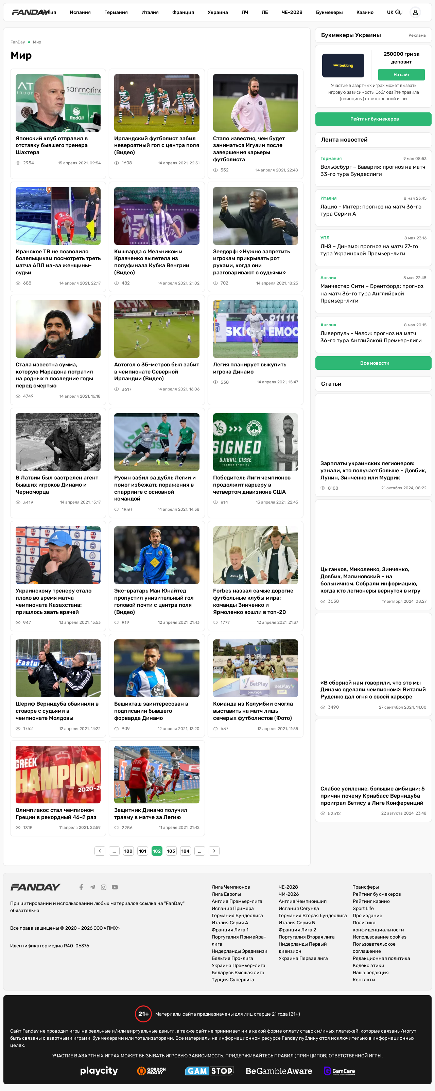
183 (171, 851)
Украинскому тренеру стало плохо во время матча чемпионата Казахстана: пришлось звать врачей (53, 601)
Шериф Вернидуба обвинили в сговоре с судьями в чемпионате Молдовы (57, 711)
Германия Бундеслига (237, 916)
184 (185, 851)
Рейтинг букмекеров (374, 119)
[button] (415, 12)
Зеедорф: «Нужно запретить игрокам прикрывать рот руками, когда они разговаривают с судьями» (251, 262)
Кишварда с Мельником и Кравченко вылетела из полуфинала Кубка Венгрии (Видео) (151, 262)
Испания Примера (233, 908)
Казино (364, 12)
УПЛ (325, 237)
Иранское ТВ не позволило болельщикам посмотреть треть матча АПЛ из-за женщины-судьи (58, 262)
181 (142, 851)
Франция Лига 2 (297, 930)
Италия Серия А (230, 923)
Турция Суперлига (233, 980)
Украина (218, 12)
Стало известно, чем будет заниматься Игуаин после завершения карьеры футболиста (249, 149)
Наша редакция (371, 973)
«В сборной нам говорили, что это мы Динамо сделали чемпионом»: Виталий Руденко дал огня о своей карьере (373, 689)
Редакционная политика (381, 958)
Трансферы (366, 887)
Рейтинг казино (371, 901)
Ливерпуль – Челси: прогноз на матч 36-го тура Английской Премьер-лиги (371, 337)
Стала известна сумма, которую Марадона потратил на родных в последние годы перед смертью (54, 375)
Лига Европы (226, 894)
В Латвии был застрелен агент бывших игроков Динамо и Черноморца (57, 484)
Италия (150, 12)
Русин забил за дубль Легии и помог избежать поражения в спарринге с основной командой (155, 488)
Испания (80, 12)
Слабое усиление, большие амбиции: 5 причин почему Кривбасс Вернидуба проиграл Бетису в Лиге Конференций (372, 795)
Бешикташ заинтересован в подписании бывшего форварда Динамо (151, 711)
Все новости (374, 363)
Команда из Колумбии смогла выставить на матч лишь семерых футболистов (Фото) (253, 711)
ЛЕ (265, 12)
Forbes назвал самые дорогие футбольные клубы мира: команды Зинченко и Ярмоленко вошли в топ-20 (253, 601)
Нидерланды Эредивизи (239, 951)
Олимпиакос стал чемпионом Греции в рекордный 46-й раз (56, 813)
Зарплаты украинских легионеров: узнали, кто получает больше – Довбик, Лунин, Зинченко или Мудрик (373, 470)
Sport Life (363, 908)
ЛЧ (245, 12)
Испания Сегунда (299, 908)
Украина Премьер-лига (238, 965)
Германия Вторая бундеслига (313, 916)
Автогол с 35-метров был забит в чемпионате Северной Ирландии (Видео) (156, 371)
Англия (47, 12)
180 (128, 851)
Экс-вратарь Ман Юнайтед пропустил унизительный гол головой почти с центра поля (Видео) (154, 601)
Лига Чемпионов (231, 887)
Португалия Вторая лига (307, 937)
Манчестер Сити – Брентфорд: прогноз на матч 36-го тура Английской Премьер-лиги (371, 293)
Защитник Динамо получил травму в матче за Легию (150, 813)
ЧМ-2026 (289, 894)
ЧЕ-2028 (292, 12)
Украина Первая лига (303, 958)
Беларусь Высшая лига (238, 973)
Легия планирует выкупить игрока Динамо (249, 368)
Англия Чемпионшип (303, 901)
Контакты (364, 980)
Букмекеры (329, 12)
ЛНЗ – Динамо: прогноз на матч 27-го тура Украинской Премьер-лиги (369, 250)
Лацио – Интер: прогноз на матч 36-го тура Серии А (370, 210)
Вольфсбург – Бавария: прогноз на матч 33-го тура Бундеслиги (372, 171)
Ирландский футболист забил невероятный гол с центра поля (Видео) (156, 145)
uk (390, 12)
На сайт (402, 74)
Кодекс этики (368, 965)
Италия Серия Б (297, 923)
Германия (116, 12)
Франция (183, 12)
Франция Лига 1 (230, 930)
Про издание (367, 916)
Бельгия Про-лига (232, 958)
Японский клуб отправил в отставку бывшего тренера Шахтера (52, 145)
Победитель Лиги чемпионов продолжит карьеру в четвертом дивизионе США (252, 484)
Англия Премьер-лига (237, 901)
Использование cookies (379, 937)
